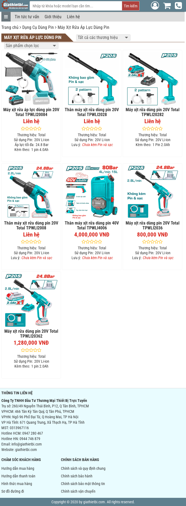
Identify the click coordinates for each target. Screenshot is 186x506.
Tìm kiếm (131, 6)
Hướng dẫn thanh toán (18, 476)
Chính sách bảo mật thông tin (83, 483)
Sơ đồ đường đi (12, 491)
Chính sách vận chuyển (78, 491)
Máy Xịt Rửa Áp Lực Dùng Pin (83, 27)
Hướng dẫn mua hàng (17, 468)
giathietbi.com (26, 449)
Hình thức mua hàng (16, 483)
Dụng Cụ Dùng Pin (38, 27)
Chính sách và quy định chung (83, 468)
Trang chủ (9, 27)
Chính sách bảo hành (76, 476)
